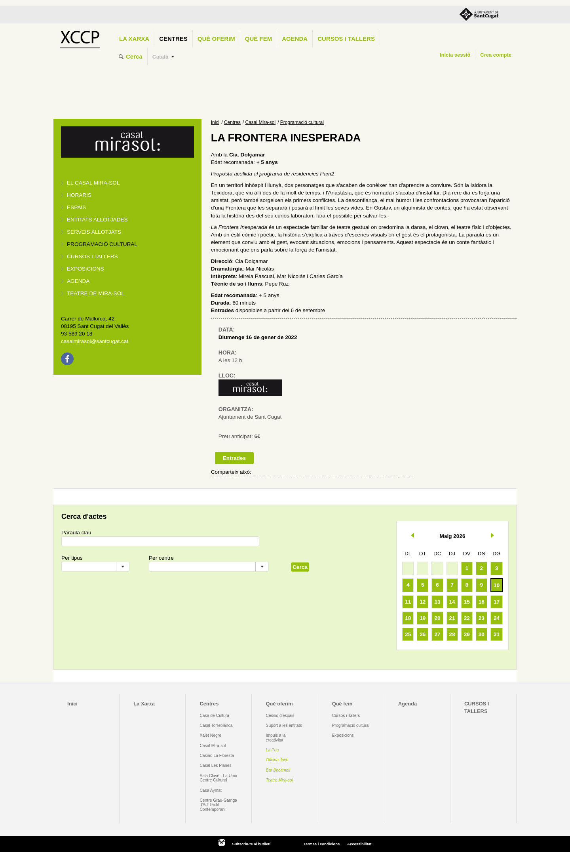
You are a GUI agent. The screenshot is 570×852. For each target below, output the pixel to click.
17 (497, 602)
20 (437, 618)
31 (497, 634)
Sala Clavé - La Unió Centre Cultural (218, 778)
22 (467, 618)
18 (408, 618)
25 (408, 634)
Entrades (234, 458)
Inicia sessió (455, 55)
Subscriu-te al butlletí (251, 844)
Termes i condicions (322, 844)
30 (481, 634)
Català (160, 57)
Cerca (134, 56)
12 (423, 602)
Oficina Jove (277, 760)
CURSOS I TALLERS (346, 38)
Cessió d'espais (280, 715)
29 (467, 634)
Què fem (258, 38)
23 (481, 618)
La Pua (272, 750)
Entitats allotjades (97, 220)
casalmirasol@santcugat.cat (94, 341)
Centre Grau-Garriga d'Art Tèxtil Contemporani (218, 805)
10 (497, 585)
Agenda (295, 38)
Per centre (161, 558)
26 (423, 634)
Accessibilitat (359, 844)
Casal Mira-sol (260, 122)
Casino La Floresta (217, 755)
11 (408, 602)
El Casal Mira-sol (93, 183)
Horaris (79, 195)
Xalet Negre (210, 735)
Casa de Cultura (214, 715)
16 (481, 602)
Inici (215, 122)
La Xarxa (134, 38)
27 (437, 634)
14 (452, 602)
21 (452, 618)
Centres (173, 38)
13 (437, 602)
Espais (76, 207)
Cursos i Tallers (346, 715)
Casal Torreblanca (216, 725)
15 (467, 602)
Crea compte (495, 55)
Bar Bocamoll (278, 770)
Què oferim (216, 38)
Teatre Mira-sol (279, 780)
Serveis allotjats (94, 232)
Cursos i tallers (92, 256)
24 (497, 618)
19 (423, 618)
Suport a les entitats (284, 725)
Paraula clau (76, 533)
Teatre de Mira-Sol (95, 293)
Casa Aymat (211, 790)
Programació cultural (102, 244)
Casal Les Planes (215, 765)
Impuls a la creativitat (276, 737)
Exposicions (85, 269)
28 (452, 634)
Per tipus (72, 558)
